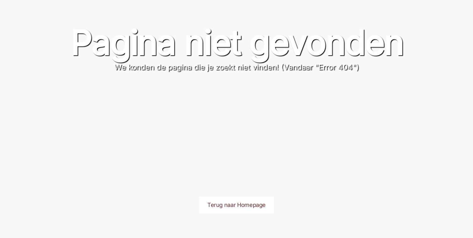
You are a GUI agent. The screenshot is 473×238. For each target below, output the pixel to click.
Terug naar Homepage (236, 205)
